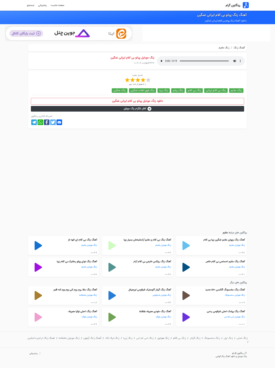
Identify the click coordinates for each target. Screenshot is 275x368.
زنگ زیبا (163, 90)
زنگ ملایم (224, 48)
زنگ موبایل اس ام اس (234, 317)
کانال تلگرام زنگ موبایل (137, 109)
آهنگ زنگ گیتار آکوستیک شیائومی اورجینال (149, 290)
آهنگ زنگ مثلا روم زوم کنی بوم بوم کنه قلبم (75, 290)
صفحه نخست (57, 5)
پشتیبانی (42, 5)
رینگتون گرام (233, 5)
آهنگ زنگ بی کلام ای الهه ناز (82, 240)
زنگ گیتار (195, 338)
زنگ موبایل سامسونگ (235, 295)
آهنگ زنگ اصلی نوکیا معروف (82, 311)
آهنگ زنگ (239, 48)
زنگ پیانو (178, 90)
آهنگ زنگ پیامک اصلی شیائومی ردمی (226, 311)
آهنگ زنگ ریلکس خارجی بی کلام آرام (152, 262)
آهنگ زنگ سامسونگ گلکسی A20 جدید (225, 290)
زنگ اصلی (242, 338)
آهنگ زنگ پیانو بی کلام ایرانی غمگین (222, 15)
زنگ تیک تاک (112, 338)
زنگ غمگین (119, 90)
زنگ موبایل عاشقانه (88, 295)
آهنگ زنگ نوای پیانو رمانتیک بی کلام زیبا (77, 262)
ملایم (225, 233)
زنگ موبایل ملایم (237, 245)
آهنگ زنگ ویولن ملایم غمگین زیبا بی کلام (224, 240)
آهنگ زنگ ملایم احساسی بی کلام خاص (225, 262)
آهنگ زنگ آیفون (92, 338)
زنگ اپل (228, 338)
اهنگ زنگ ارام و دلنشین (41, 338)
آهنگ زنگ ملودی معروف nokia (155, 311)
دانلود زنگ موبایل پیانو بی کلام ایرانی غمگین (137, 101)
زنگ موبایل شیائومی (162, 295)
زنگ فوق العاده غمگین (142, 90)
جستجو (30, 5)
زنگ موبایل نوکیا (163, 317)
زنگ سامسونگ (212, 338)
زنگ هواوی (163, 338)
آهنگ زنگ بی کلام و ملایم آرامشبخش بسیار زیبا (147, 240)
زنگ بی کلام (194, 90)
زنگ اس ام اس (144, 338)
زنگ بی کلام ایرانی (216, 90)
